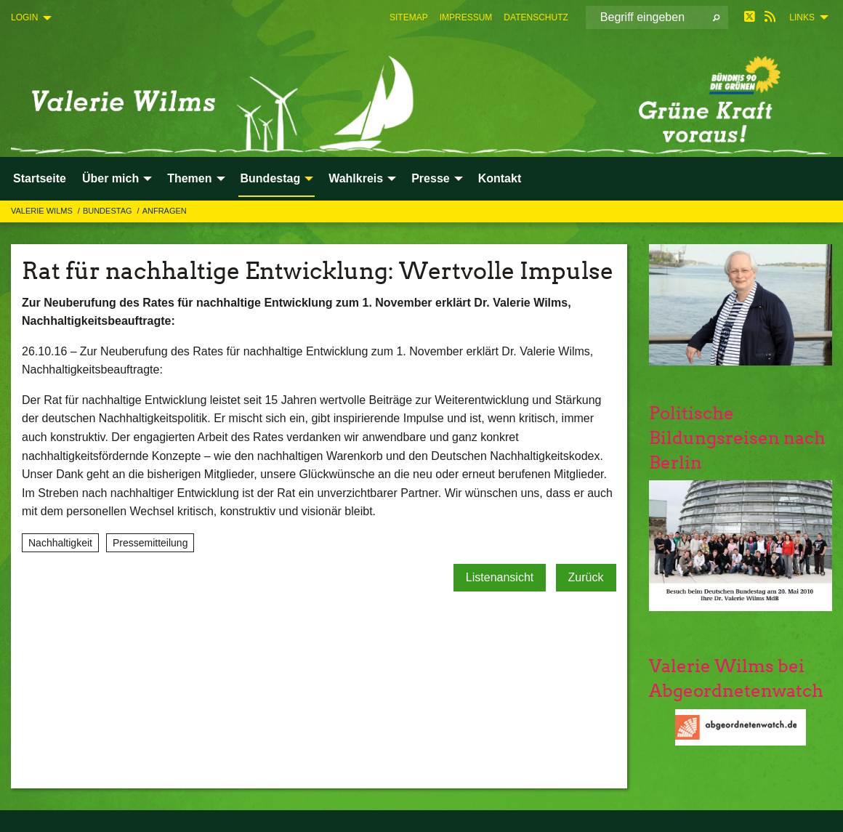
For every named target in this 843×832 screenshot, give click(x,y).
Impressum (466, 17)
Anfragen (164, 210)
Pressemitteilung (150, 543)
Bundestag (108, 210)
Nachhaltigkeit (60, 543)
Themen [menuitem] (189, 178)
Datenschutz (536, 17)
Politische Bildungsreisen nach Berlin (737, 437)
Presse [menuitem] (430, 178)
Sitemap (409, 17)
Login (24, 17)
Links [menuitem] (802, 17)
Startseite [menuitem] (39, 178)
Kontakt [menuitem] (500, 178)
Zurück (586, 577)
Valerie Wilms (43, 210)
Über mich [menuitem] (110, 178)
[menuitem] (409, 17)
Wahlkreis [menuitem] (355, 178)
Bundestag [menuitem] (271, 178)
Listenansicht (499, 577)
